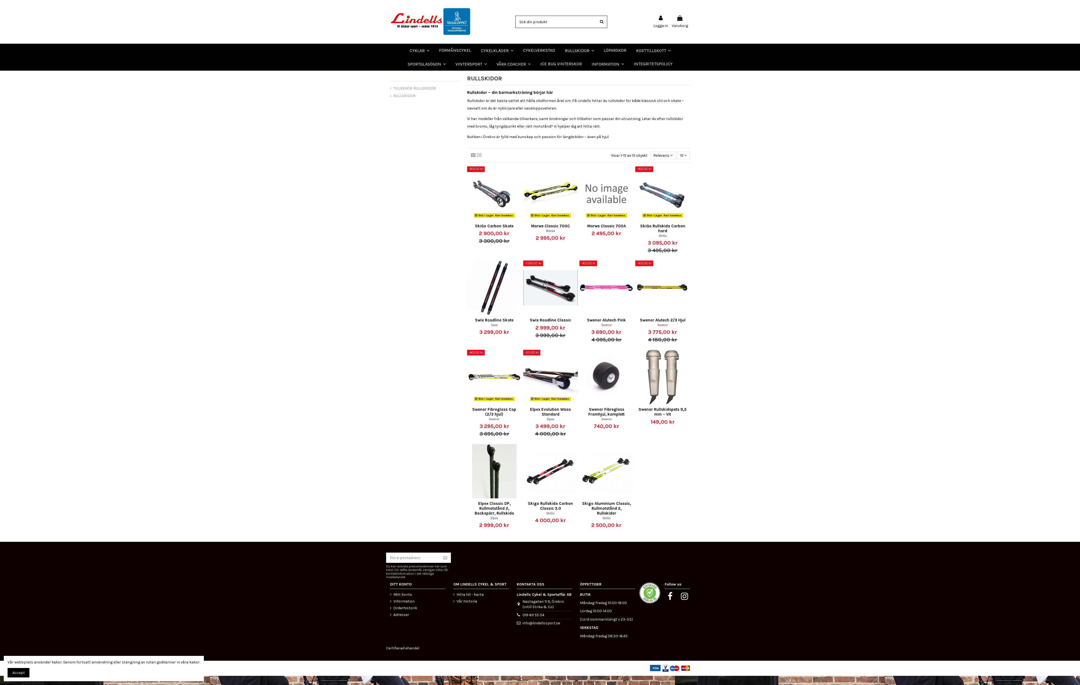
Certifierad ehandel (402, 657)
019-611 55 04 (533, 624)
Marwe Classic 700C (550, 234)
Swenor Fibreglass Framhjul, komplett (606, 421)
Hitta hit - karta (470, 603)
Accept (18, 672)
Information (404, 610)
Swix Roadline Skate (494, 329)
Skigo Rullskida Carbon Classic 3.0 (550, 515)
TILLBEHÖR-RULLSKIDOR (414, 97)
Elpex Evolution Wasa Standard (550, 421)
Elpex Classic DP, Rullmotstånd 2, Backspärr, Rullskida (494, 517)
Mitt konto (402, 603)
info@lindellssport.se (541, 632)
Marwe (550, 240)
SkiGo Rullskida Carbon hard (662, 237)
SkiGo (663, 244)
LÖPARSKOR (13, 75)
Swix (494, 334)
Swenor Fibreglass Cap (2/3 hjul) (494, 421)
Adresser (401, 624)
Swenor (606, 334)
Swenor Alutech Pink (606, 329)
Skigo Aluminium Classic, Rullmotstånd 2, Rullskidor (606, 517)
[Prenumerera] (445, 567)
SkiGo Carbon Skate (494, 234)
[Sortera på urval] (663, 165)
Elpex (550, 428)
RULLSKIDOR (401, 86)
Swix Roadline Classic (550, 329)
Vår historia (467, 610)
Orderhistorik (405, 617)
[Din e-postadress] (413, 567)
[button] (513, 64)
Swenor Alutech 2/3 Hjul (663, 329)
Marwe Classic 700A (606, 234)
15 (683, 164)
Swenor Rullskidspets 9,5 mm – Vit (663, 421)
